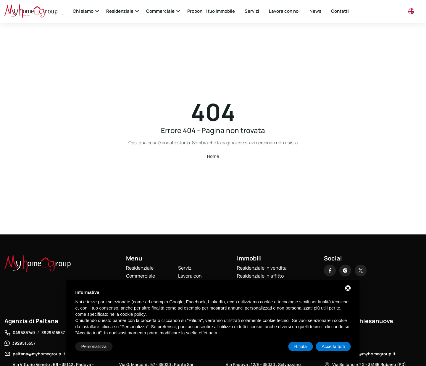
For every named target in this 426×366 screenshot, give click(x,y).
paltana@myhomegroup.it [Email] (39, 354)
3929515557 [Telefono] (53, 332)
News (315, 11)
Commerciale (160, 11)
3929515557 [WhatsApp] (24, 343)
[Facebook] (330, 270)
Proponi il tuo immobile (211, 11)
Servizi (252, 11)
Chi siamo (83, 11)
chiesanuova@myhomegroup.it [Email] (364, 354)
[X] (361, 270)
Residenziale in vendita (262, 268)
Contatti (340, 11)
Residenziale (119, 11)
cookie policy (133, 314)
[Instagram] (345, 270)
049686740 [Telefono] (24, 332)
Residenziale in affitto (260, 276)
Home (213, 156)
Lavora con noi (284, 11)
